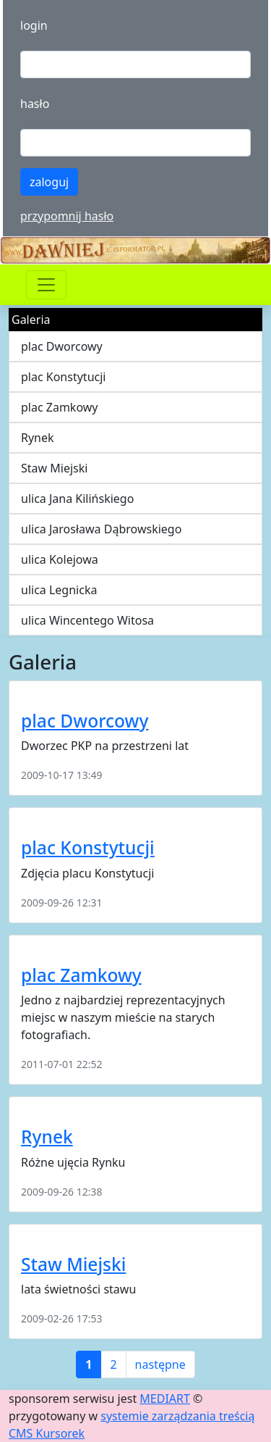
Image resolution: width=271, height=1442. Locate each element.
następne (160, 1364)
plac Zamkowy (59, 407)
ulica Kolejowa (59, 559)
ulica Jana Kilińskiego (77, 499)
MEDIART (164, 1398)
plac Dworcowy (62, 346)
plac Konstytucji (63, 377)
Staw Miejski (54, 468)
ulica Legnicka (59, 590)
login (34, 25)
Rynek (37, 438)
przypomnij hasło (66, 216)
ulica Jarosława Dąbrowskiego (101, 529)
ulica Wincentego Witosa (87, 620)
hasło (34, 104)
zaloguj (49, 182)
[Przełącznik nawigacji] (46, 284)
